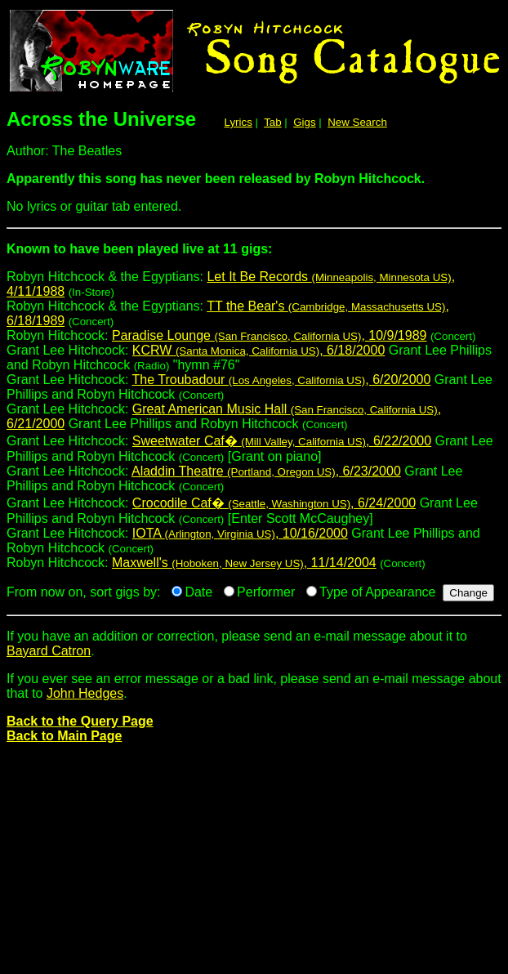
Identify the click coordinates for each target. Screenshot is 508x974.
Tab (273, 122)
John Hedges (85, 693)
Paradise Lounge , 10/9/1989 (269, 335)
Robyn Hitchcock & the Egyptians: (254, 255)
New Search (357, 122)
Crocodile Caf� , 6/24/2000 (274, 503)
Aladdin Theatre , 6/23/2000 (266, 471)
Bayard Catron (49, 651)
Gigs (304, 122)
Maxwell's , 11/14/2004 (244, 563)
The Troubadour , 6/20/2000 (281, 379)
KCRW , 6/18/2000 (258, 350)
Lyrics (238, 122)
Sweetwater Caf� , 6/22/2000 (281, 441)
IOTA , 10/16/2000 (240, 533)
